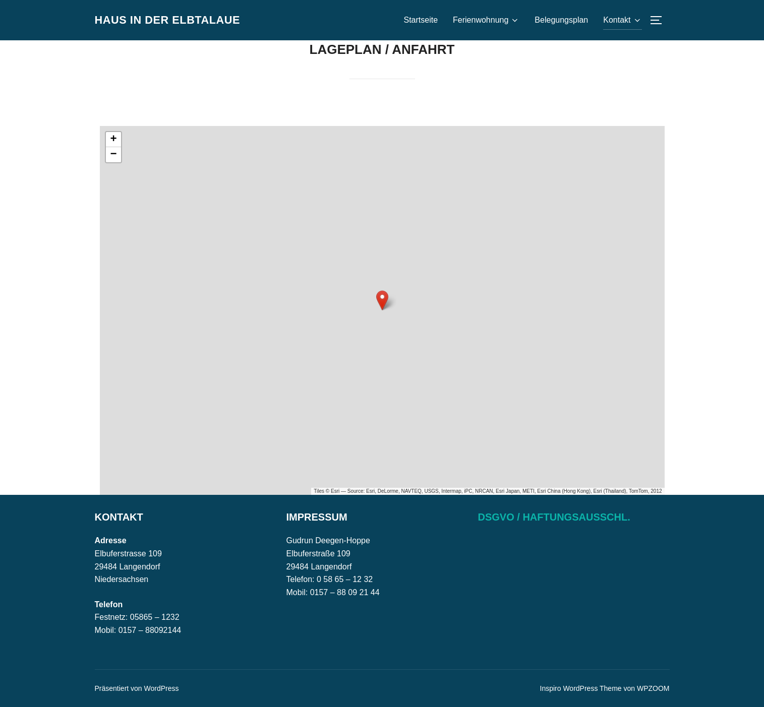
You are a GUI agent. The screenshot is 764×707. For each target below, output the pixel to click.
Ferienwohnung (486, 20)
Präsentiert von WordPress (137, 688)
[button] (382, 300)
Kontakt (622, 20)
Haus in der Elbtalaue (174, 19)
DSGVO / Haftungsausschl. (554, 517)
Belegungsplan (561, 20)
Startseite (420, 20)
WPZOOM (653, 688)
